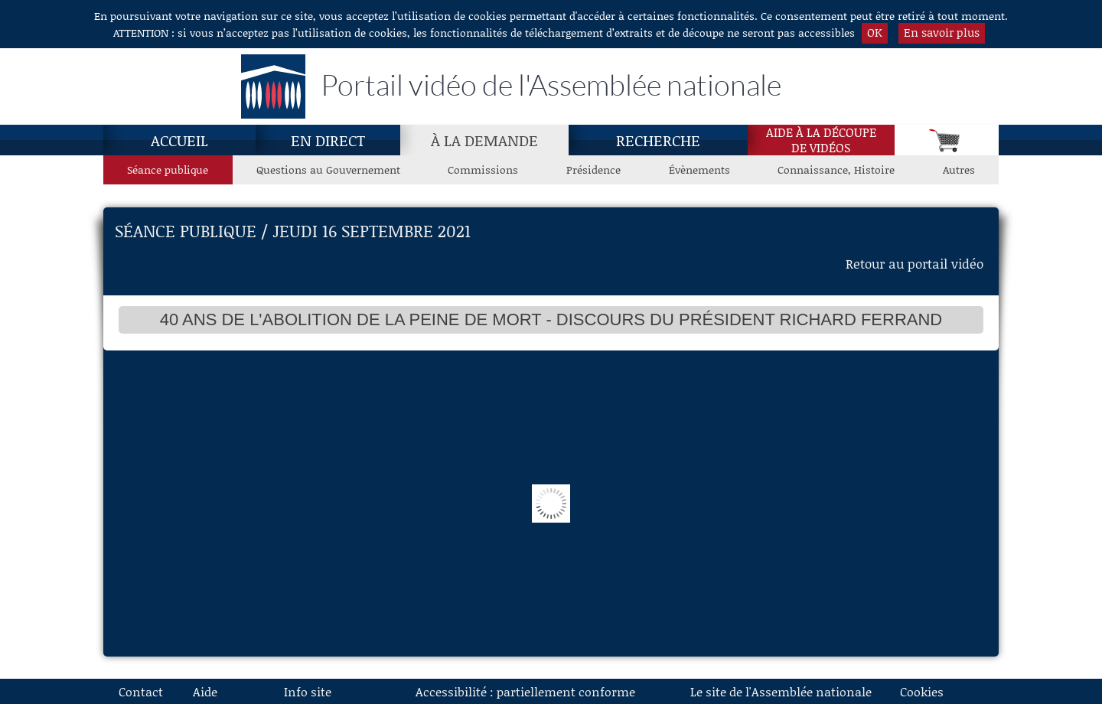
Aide (205, 691)
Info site (307, 691)
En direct (328, 140)
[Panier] (947, 140)
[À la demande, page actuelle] (484, 140)
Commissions (483, 169)
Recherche (658, 140)
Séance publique (167, 169)
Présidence (593, 169)
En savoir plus (942, 32)
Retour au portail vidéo (914, 263)
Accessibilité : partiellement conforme (525, 691)
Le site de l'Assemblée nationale (781, 691)
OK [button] (874, 32)
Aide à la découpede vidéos (821, 140)
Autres (959, 169)
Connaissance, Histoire (836, 169)
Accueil (179, 140)
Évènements (699, 169)
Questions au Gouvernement (328, 169)
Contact (141, 691)
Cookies (922, 691)
